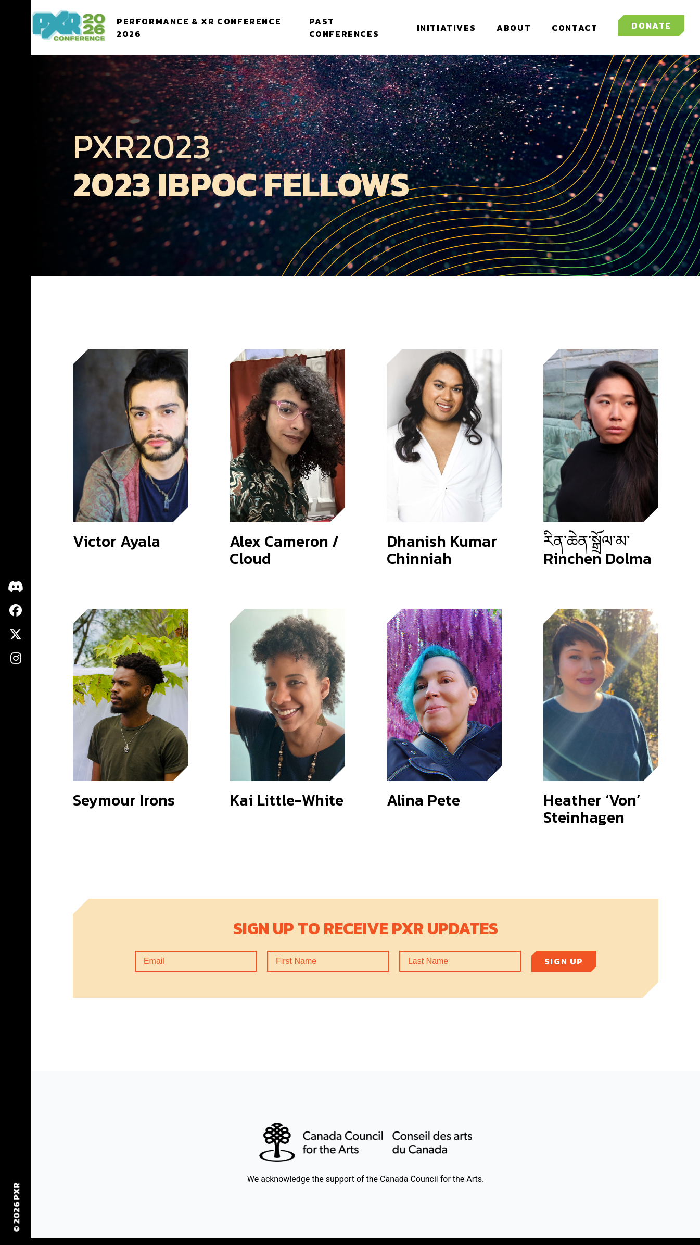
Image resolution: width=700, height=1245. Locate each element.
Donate (651, 29)
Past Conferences (349, 31)
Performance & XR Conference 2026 (181, 31)
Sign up (563, 968)
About (514, 31)
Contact (574, 31)
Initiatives (446, 31)
